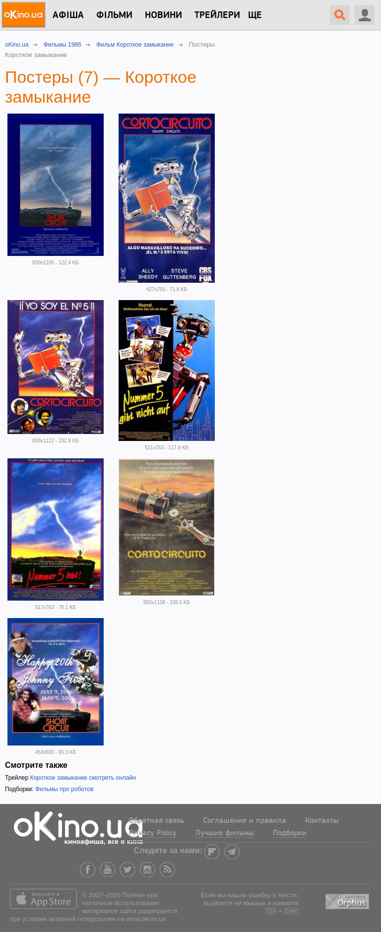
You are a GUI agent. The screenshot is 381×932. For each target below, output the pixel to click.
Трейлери (217, 15)
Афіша (68, 15)
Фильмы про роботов (64, 789)
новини (163, 15)
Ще (255, 15)
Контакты (322, 821)
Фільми (114, 15)
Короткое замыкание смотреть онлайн (82, 777)
